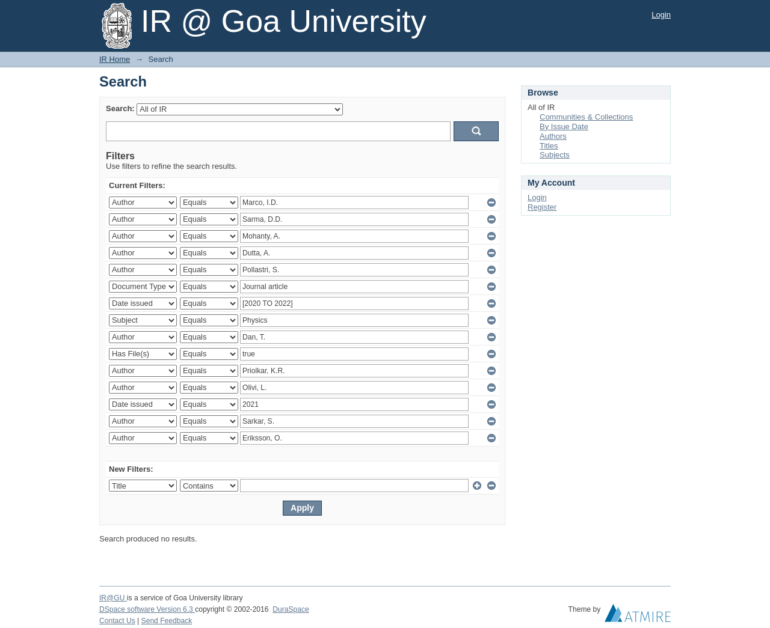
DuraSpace (291, 609)
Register (542, 207)
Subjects (555, 154)
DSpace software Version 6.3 (147, 609)
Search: (120, 108)
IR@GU (113, 598)
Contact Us (117, 621)
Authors (553, 136)
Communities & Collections (586, 116)
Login (661, 14)
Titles (549, 145)
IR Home (114, 59)
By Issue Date (564, 126)
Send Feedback (166, 621)
